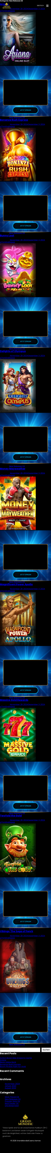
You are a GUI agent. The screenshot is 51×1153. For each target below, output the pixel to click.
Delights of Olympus (13, 352)
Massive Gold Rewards (14, 702)
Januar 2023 (10, 1089)
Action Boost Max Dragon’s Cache (16, 1061)
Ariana (3, 1063)
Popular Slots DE (12, 1105)
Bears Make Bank (8, 1065)
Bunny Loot (7, 236)
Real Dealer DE (12, 1107)
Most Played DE (12, 1100)
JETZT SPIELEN (25, 110)
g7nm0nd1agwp (7, 127)
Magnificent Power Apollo (16, 586)
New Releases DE (17, 117)
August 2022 (10, 1091)
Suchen (3, 1050)
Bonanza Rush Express (14, 120)
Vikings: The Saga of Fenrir (16, 934)
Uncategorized (12, 1109)
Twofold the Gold (11, 818)
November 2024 (12, 1087)
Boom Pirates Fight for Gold (13, 1070)
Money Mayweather (12, 470)
